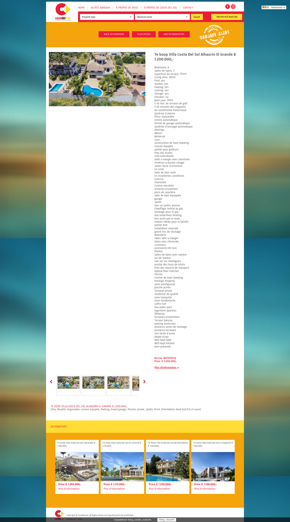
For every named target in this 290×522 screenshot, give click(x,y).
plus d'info (143, 34)
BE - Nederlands (272, 7)
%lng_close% (166, 519)
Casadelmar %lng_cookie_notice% (132, 519)
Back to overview (114, 34)
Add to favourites (174, 34)
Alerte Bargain (100, 7)
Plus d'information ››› (166, 367)
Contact (188, 7)
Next (144, 382)
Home (81, 7)
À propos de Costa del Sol (160, 7)
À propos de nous (127, 7)
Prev (52, 382)
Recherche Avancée (227, 16)
